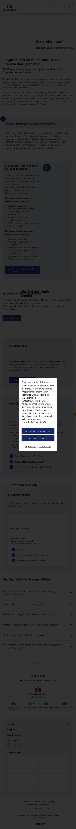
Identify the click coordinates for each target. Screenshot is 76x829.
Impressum (30, 446)
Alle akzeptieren (38, 438)
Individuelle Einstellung (38, 431)
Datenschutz (45, 446)
